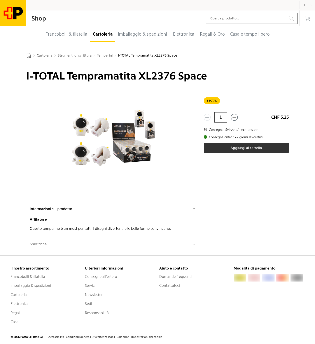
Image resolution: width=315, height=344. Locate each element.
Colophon (123, 337)
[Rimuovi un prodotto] (207, 117)
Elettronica (19, 303)
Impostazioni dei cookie (146, 337)
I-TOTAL (212, 100)
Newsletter (94, 294)
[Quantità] (220, 117)
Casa (14, 322)
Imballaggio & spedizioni (30, 285)
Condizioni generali (78, 337)
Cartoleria (18, 294)
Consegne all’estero (101, 276)
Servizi (90, 285)
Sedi (88, 303)
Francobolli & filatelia (27, 276)
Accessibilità (56, 337)
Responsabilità (97, 313)
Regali (15, 313)
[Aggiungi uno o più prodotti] (234, 117)
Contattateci (169, 285)
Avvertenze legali (104, 337)
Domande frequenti (175, 276)
